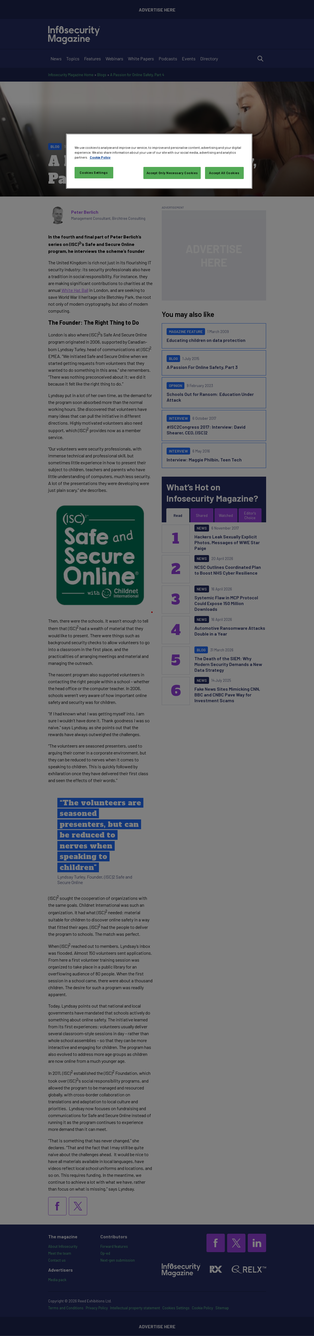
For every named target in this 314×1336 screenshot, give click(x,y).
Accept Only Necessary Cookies (172, 173)
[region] (159, 161)
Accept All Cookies (224, 173)
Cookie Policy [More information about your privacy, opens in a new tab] (100, 157)
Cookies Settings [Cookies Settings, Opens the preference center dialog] (94, 172)
